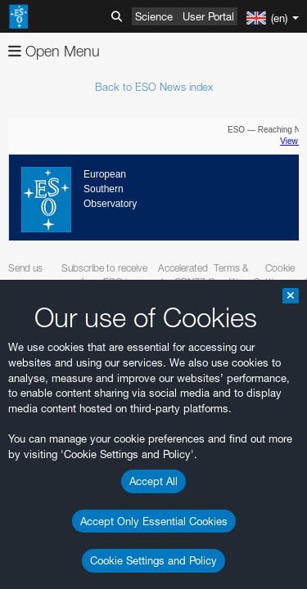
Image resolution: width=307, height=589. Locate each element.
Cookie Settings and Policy (153, 560)
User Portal (208, 16)
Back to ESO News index (154, 86)
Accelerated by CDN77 (183, 275)
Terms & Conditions (230, 275)
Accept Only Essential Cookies (154, 521)
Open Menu (54, 51)
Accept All (153, 481)
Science (154, 16)
